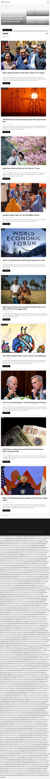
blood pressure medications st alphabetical (39, 572)
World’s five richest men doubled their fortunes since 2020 (24, 260)
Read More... (6, 83)
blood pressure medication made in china (34, 739)
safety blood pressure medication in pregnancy (24, 590)
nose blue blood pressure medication (27, 542)
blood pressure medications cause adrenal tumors (33, 643)
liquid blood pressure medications (12, 726)
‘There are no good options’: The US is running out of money (24, 402)
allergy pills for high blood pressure (38, 589)
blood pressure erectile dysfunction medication (21, 666)
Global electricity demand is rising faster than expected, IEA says (24, 121)
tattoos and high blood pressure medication (18, 679)
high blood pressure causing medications (13, 561)
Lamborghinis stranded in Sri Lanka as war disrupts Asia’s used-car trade (12, 19)
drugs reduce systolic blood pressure (30, 766)
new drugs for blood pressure (22, 755)
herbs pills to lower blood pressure (34, 639)
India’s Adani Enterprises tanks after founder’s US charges (24, 73)
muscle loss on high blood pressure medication (29, 742)
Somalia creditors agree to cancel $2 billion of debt (21, 215)
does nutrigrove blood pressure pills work (21, 710)
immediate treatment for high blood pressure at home (36, 741)
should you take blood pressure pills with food (37, 610)
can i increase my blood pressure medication (10, 713)
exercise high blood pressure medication (19, 647)
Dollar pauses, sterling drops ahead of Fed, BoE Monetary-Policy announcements (23, 450)
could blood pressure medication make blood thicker (31, 594)
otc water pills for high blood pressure (19, 598)
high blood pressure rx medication (33, 554)
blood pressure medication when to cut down (34, 675)
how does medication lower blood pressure (36, 618)
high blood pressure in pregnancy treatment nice (35, 556)
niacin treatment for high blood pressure (17, 560)
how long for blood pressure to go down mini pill (15, 665)
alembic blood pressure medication (35, 645)
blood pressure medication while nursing (23, 543)
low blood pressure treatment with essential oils (25, 723)
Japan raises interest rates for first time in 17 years (21, 168)
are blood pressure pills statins (41, 623)
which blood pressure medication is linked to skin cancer (23, 592)
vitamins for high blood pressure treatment (18, 771)
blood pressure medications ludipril (32, 596)
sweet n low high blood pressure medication (29, 569)
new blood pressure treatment (11, 733)
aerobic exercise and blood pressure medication (18, 545)
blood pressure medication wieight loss (13, 683)
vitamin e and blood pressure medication (37, 638)
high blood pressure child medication (35, 540)
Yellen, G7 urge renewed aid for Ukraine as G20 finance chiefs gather (25, 499)
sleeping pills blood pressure (35, 567)
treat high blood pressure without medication (23, 744)
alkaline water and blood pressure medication (36, 764)
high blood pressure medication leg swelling (21, 681)
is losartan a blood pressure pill (29, 670)
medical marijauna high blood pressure (14, 632)
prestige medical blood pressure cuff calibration (27, 706)
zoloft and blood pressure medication (38, 661)
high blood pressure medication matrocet (17, 570)
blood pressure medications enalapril (30, 775)
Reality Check (6, 36)
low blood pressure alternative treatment (19, 768)
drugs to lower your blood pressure (25, 578)
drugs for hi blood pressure (11, 757)
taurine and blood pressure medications (9, 580)
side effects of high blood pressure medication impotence (35, 552)
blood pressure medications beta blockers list (28, 576)
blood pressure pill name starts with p (28, 628)
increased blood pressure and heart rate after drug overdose (20, 603)
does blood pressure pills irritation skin (30, 574)
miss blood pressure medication (12, 750)
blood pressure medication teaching (21, 601)
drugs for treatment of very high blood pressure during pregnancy (33, 697)
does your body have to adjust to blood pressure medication (33, 695)
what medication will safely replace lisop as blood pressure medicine (29, 641)
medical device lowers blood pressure (12, 668)
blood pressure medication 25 (14, 605)
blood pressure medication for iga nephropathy (16, 712)
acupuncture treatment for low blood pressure (11, 547)
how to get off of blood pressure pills (27, 558)
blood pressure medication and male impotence (28, 625)
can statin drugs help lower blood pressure (30, 753)
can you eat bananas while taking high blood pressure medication (28, 674)
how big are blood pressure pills (29, 730)
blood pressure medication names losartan (20, 630)
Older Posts (5, 515)
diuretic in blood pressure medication (25, 732)
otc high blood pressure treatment (8, 536)
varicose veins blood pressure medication (25, 703)
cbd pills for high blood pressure (15, 746)
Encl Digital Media (39, 531)
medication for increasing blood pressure (18, 770)
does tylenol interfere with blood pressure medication (23, 704)
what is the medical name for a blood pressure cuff (33, 627)
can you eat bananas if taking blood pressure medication (23, 612)
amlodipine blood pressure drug (38, 701)
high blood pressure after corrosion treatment (24, 599)
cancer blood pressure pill (21, 663)
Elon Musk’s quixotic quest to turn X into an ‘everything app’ (24, 356)
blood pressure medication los (17, 614)
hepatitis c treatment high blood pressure (38, 721)
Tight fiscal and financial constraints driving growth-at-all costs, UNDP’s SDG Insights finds (24, 308)
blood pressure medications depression (26, 677)
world (3, 137)
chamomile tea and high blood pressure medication (19, 708)
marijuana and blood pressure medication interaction (20, 672)
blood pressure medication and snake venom (25, 724)
